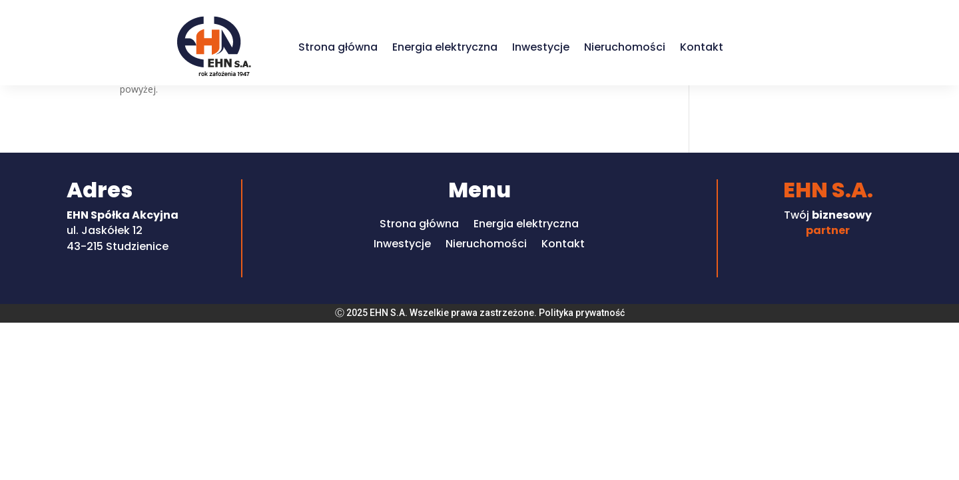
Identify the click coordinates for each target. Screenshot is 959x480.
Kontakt (701, 47)
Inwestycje (540, 47)
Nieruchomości (624, 47)
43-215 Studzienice (117, 246)
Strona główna (338, 47)
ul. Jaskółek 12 (105, 230)
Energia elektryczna (444, 47)
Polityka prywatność (582, 312)
